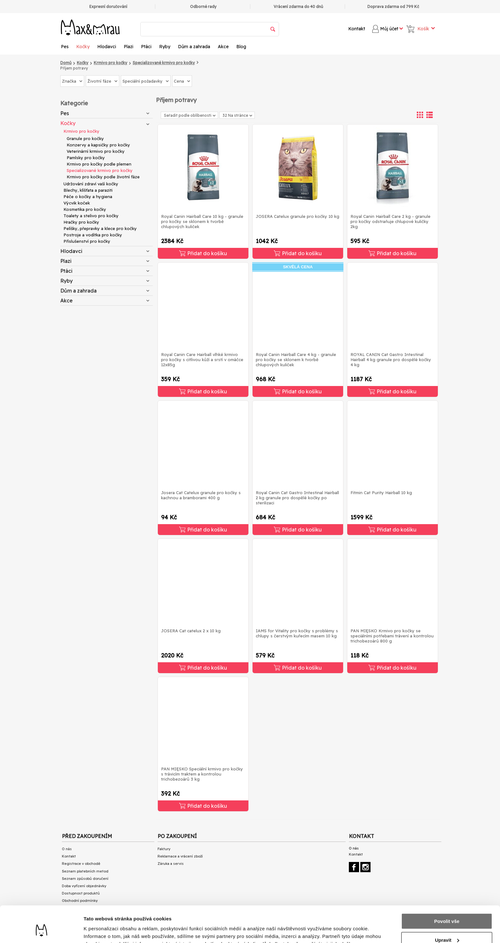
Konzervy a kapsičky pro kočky (98, 144)
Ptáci (146, 46)
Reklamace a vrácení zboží (180, 856)
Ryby (164, 46)
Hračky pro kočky (81, 222)
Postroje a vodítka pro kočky (92, 234)
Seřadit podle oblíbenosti (190, 115)
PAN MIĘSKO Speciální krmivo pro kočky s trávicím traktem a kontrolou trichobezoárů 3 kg (202, 774)
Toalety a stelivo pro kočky (91, 215)
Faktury (164, 849)
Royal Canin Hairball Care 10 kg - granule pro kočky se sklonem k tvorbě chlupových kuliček (202, 221)
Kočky (83, 46)
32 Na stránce (237, 115)
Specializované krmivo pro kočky (100, 170)
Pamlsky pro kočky (86, 157)
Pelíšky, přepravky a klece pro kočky (100, 228)
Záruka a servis (171, 863)
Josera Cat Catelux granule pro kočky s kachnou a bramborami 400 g (201, 495)
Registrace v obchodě (81, 863)
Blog (241, 46)
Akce (223, 46)
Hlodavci (106, 46)
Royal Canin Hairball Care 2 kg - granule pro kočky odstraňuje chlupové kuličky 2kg (390, 221)
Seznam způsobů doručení (85, 878)
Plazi (128, 46)
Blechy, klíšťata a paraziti (88, 190)
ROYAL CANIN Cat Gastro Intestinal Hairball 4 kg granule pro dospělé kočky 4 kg (390, 359)
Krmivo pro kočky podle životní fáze (103, 176)
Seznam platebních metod (85, 871)
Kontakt (356, 29)
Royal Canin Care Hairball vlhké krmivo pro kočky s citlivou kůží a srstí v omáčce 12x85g (202, 359)
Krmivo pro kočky (81, 131)
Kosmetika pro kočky (84, 209)
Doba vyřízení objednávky (84, 886)
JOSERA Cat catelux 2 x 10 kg (191, 630)
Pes (65, 46)
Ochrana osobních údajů (83, 908)
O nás (67, 849)
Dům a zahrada (194, 46)
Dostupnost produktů (81, 893)
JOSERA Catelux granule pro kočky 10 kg (297, 216)
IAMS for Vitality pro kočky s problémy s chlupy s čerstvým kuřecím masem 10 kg (297, 633)
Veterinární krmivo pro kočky (96, 151)
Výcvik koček (76, 202)
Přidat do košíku (203, 253)
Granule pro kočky (85, 138)
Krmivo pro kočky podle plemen (99, 164)
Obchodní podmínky (80, 900)
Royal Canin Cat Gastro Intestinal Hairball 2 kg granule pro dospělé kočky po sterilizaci (297, 497)
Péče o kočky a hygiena (87, 196)
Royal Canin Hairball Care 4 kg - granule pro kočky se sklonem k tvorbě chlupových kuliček (296, 359)
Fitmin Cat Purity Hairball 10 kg (381, 492)
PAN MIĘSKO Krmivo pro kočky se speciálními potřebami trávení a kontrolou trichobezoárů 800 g (392, 635)
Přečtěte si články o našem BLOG (90, 915)
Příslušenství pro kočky (86, 241)
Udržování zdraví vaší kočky (90, 183)
